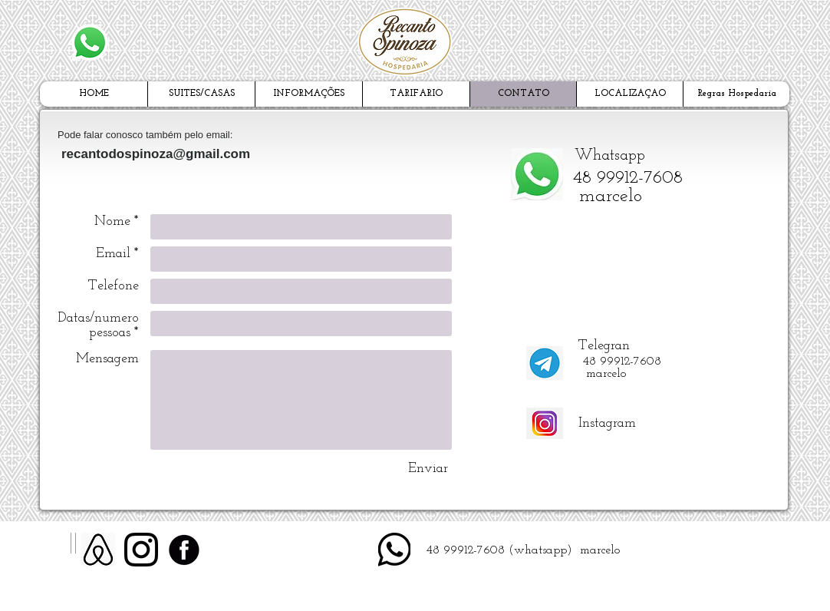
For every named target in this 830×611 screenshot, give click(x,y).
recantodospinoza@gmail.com (155, 154)
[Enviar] (428, 468)
